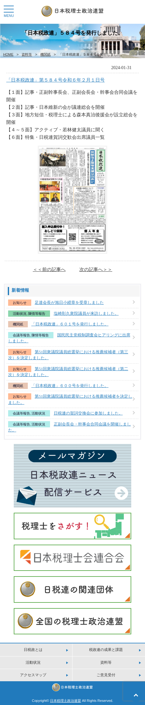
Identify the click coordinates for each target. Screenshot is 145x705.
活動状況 (20, 313)
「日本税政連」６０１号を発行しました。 (69, 324)
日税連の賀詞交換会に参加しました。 (88, 413)
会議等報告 (21, 335)
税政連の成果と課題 (106, 649)
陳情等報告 (36, 313)
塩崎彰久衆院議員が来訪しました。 (86, 313)
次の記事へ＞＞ (95, 269)
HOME (8, 54)
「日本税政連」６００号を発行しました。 (69, 385)
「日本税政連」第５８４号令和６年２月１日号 (55, 80)
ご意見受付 (106, 675)
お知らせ (20, 303)
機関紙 (45, 54)
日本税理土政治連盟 (65, 700)
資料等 (27, 54)
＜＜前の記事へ (49, 269)
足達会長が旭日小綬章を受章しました (69, 302)
